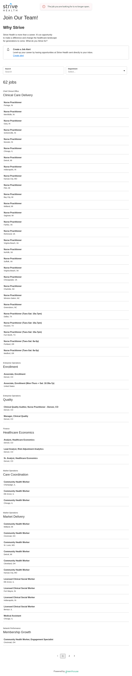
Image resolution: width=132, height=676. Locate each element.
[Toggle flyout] (124, 70)
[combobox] (68, 71)
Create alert (18, 55)
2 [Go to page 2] (69, 656)
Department (72, 69)
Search (8, 69)
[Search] (33, 72)
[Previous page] (57, 656)
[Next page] (74, 656)
